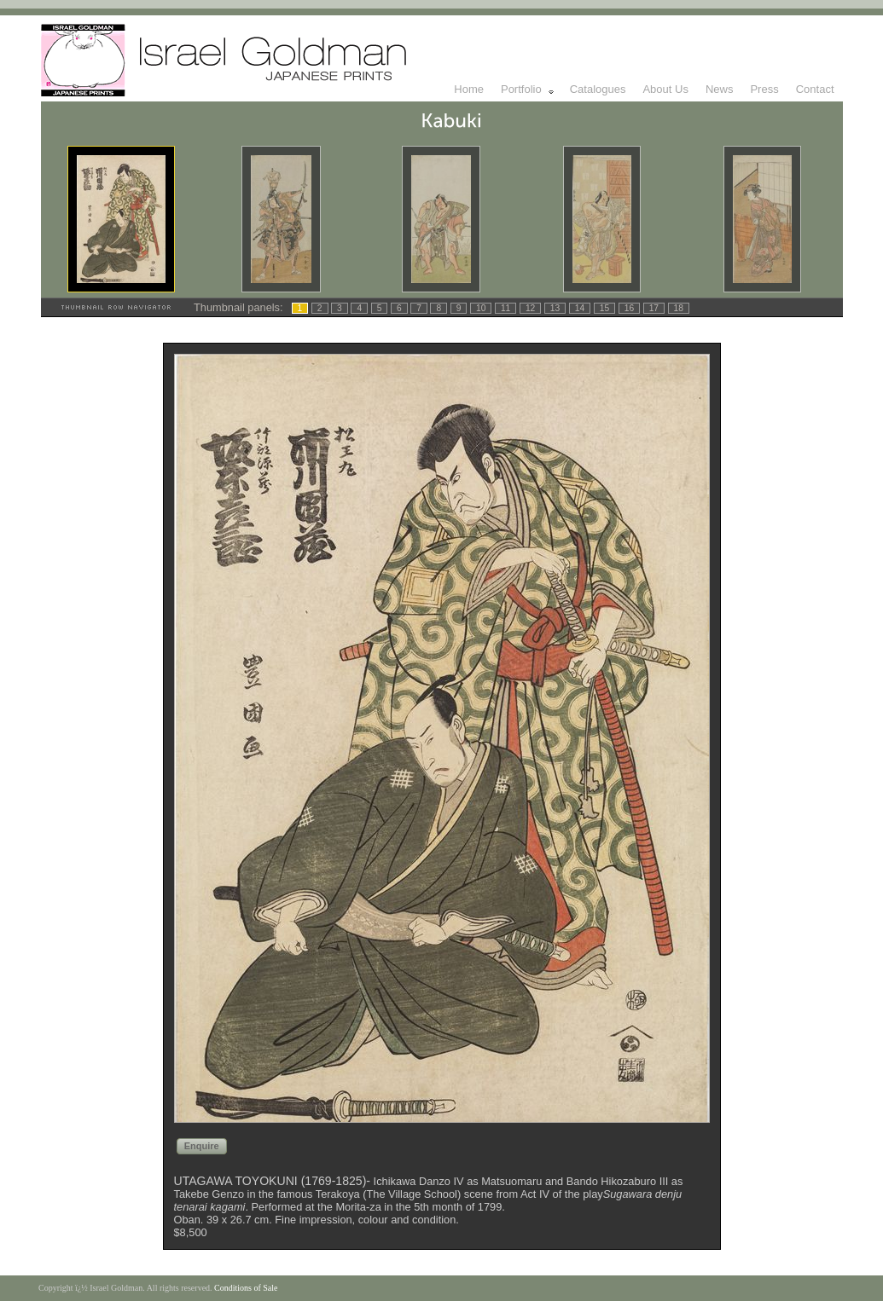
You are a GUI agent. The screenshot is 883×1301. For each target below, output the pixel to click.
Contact (815, 89)
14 (579, 308)
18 (678, 308)
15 (604, 308)
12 (530, 308)
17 (654, 308)
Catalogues (598, 89)
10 (480, 308)
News (720, 89)
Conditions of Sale (245, 1287)
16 (629, 308)
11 (505, 308)
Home (469, 89)
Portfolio (528, 89)
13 (555, 308)
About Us (665, 89)
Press (764, 89)
